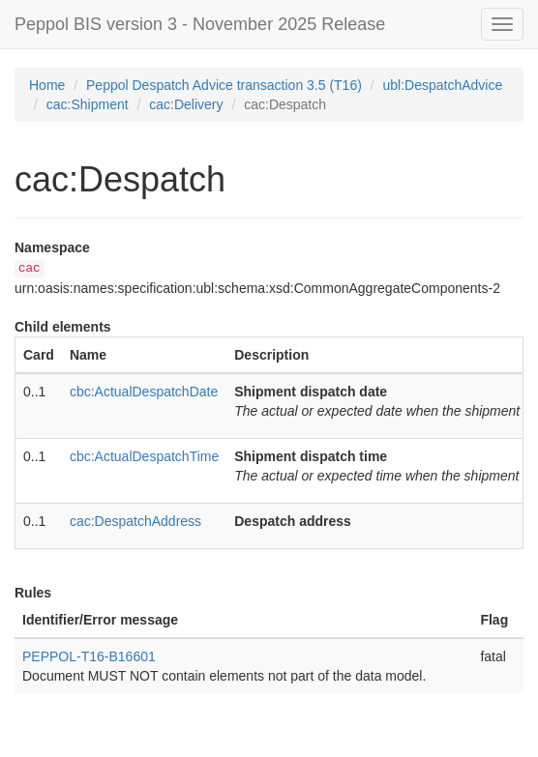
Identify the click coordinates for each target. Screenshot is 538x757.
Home (47, 85)
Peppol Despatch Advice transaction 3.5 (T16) (224, 85)
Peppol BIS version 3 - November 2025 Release (200, 24)
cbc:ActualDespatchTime (144, 456)
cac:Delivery (186, 104)
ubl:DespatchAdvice (443, 85)
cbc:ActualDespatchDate (144, 391)
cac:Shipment (87, 104)
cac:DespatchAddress (135, 521)
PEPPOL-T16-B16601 (89, 656)
